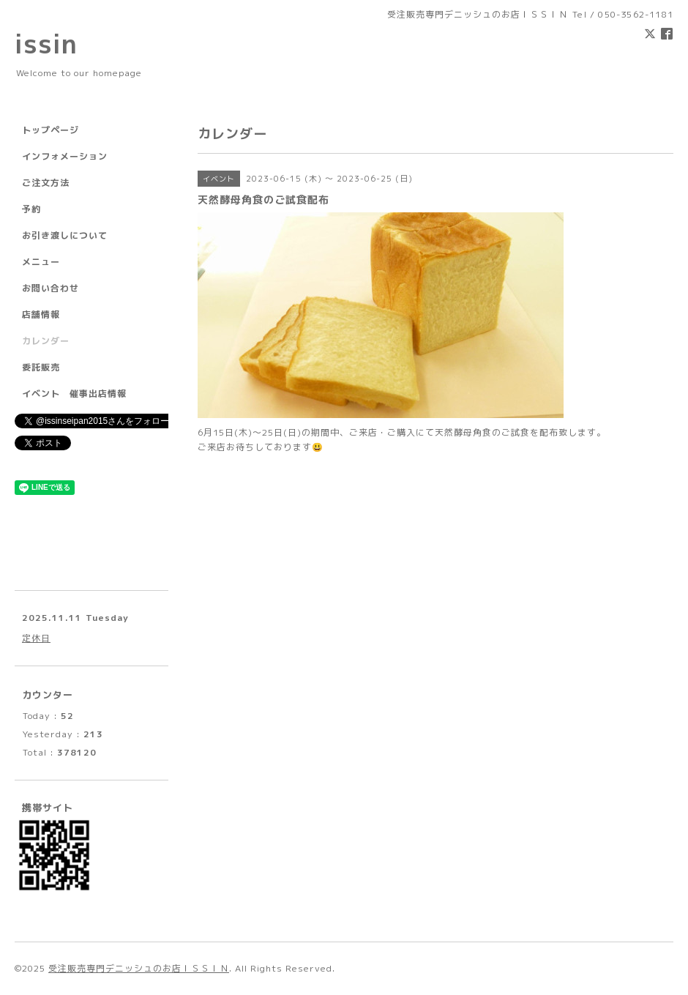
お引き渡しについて (65, 235)
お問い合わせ (50, 288)
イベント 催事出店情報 (74, 393)
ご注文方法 (46, 182)
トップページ (50, 130)
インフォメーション (65, 156)
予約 (31, 209)
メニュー (41, 262)
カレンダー (46, 341)
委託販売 (41, 367)
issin (46, 44)
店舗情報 (41, 314)
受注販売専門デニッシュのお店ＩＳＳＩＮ (138, 968)
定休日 (36, 638)
